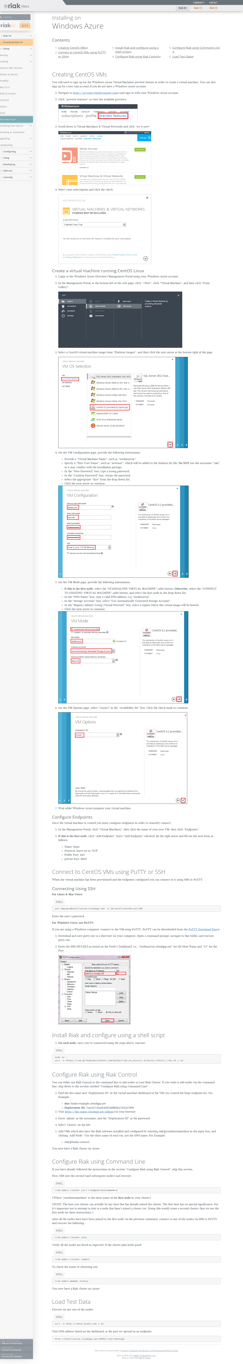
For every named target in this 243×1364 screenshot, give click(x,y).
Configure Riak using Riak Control (137, 56)
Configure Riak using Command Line (196, 48)
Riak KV (183, 8)
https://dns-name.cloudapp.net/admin (89, 1111)
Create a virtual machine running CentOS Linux (98, 270)
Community (198, 2)
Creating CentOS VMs (72, 48)
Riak (13, 25)
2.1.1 (32, 25)
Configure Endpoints (72, 817)
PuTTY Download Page (202, 929)
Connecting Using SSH (73, 888)
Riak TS (198, 8)
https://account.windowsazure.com (95, 92)
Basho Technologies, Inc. (145, 1355)
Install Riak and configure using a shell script (137, 50)
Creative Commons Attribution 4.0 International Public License (149, 1350)
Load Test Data (182, 56)
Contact (213, 2)
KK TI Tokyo (145, 1358)
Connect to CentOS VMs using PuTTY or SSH (82, 54)
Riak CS (214, 8)
